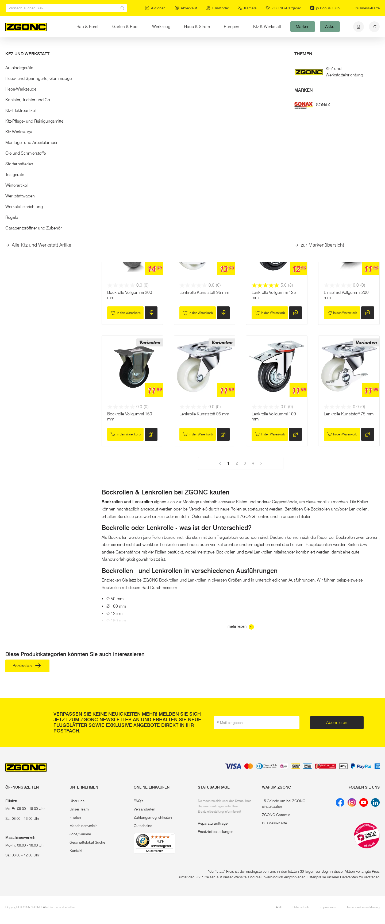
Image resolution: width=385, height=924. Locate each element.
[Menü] (172, 836)
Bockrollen (25, 80)
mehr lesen (241, 627)
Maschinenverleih (84, 826)
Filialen (75, 817)
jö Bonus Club (325, 8)
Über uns (77, 801)
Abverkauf (186, 8)
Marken (303, 26)
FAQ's (138, 801)
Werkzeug (161, 26)
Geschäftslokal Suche (87, 842)
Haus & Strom (197, 26)
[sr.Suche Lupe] (122, 8)
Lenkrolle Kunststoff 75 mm (349, 413)
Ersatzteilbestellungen (215, 831)
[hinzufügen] (151, 191)
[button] (48, 69)
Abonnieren (336, 722)
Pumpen (231, 26)
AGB (279, 907)
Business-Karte (367, 8)
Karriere (247, 8)
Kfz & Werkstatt (267, 26)
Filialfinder (217, 8)
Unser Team (79, 809)
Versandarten (144, 809)
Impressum (328, 907)
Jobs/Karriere (80, 834)
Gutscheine (143, 826)
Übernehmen (48, 157)
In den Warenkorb (125, 191)
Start (9, 47)
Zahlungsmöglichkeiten (153, 817)
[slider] (11, 127)
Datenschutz (301, 907)
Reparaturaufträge (213, 823)
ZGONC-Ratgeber (283, 8)
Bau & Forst (87, 26)
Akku (329, 26)
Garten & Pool (125, 26)
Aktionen (155, 8)
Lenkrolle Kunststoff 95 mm (204, 292)
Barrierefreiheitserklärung (363, 907)
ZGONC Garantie (276, 815)
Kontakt (76, 850)
